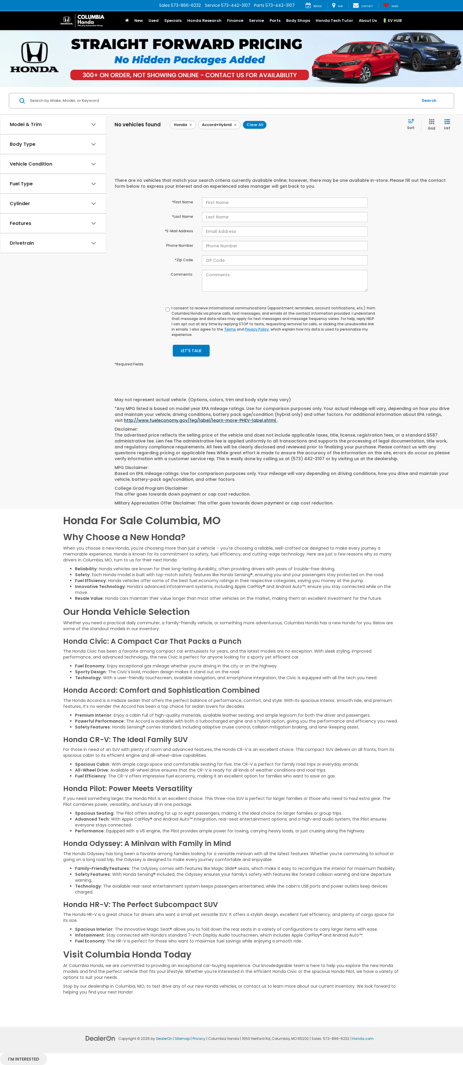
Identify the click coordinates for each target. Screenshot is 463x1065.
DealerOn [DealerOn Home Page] (164, 1038)
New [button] (138, 20)
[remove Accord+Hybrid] (219, 124)
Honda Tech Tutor (334, 20)
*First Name (182, 202)
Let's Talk (191, 351)
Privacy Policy (257, 329)
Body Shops (298, 20)
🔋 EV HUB (392, 20)
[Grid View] (430, 125)
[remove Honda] (183, 124)
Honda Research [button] (204, 20)
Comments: (182, 274)
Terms (230, 329)
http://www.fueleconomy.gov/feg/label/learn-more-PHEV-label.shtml (200, 420)
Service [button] (256, 20)
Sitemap (182, 1038)
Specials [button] (173, 20)
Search (429, 100)
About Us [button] (368, 20)
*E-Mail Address (179, 230)
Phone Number (179, 245)
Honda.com (363, 1038)
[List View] (447, 125)
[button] (126, 20)
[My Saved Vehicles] (391, 6)
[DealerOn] (100, 1038)
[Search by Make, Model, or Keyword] (223, 101)
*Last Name (182, 216)
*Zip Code (184, 259)
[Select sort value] (412, 124)
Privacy (199, 1038)
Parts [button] (275, 20)
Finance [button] (235, 20)
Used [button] (154, 20)
